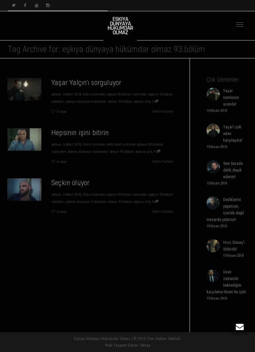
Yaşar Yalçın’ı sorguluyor (86, 82)
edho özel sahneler (121, 144)
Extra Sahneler (94, 94)
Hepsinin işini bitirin (80, 132)
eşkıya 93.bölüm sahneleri (127, 94)
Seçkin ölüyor (70, 182)
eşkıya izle (143, 101)
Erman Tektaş (139, 345)
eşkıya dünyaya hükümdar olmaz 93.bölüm (99, 101)
